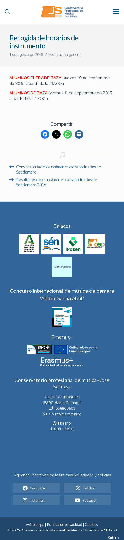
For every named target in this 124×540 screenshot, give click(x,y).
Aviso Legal (35, 524)
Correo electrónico (65, 414)
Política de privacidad (64, 524)
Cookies (91, 524)
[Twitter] (56, 134)
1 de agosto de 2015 (26, 54)
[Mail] (79, 134)
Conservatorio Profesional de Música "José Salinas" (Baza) (69, 530)
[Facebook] (45, 134)
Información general (64, 54)
